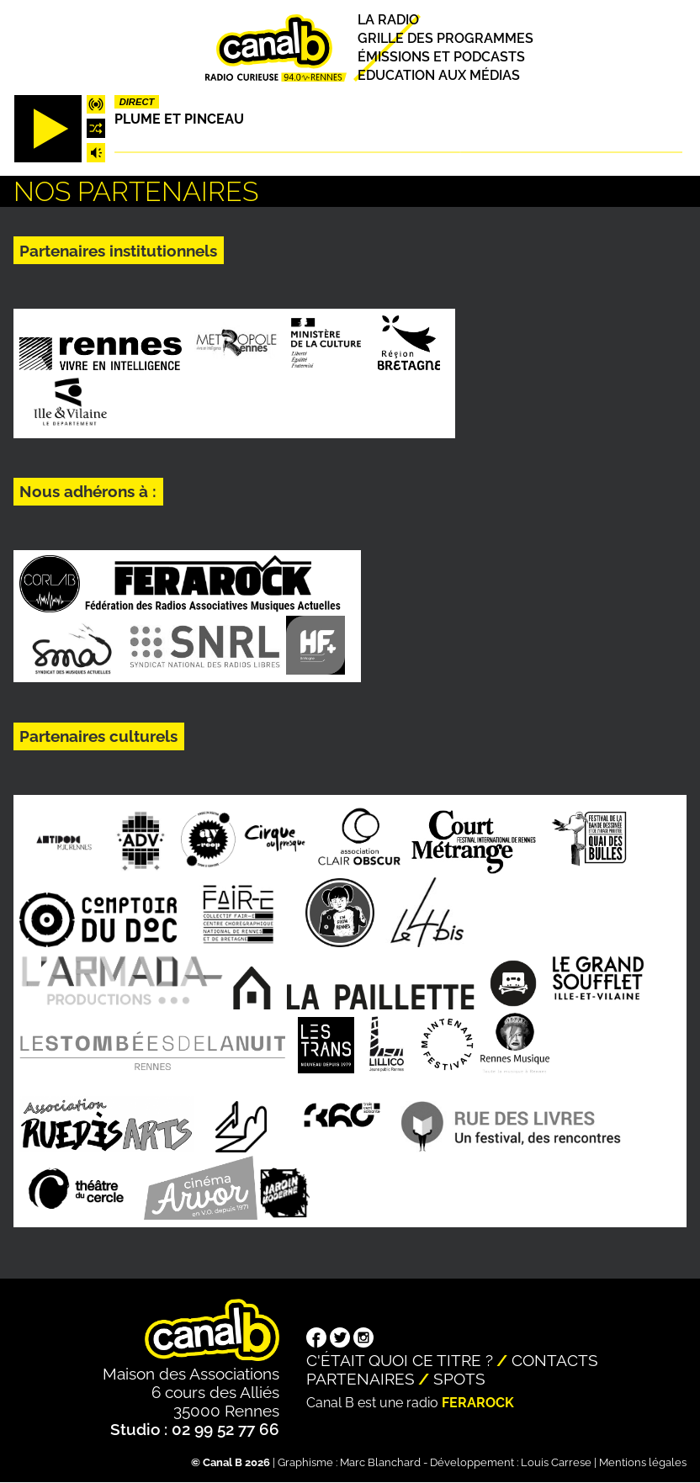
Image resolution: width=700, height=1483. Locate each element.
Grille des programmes (445, 38)
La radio (388, 20)
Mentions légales (643, 1462)
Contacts (555, 1360)
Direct (137, 102)
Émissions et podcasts (441, 57)
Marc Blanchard (380, 1462)
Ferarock (478, 1403)
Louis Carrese (556, 1462)
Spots (459, 1378)
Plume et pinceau (179, 119)
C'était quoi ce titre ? (399, 1360)
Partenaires (360, 1378)
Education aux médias (439, 75)
